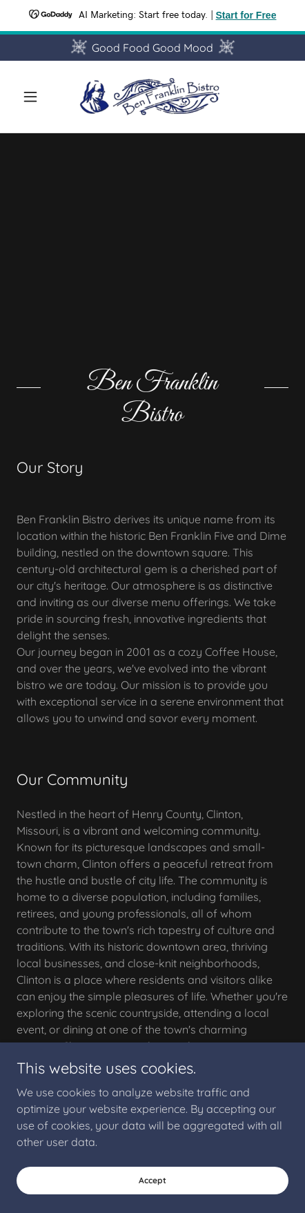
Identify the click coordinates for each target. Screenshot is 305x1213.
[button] (37, 96)
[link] (152, 96)
